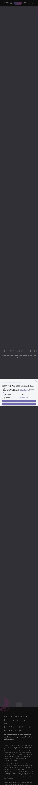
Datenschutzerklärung (25, 390)
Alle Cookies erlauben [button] (19, 404)
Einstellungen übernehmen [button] (19, 401)
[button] (23, 397)
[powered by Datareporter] (36, 380)
